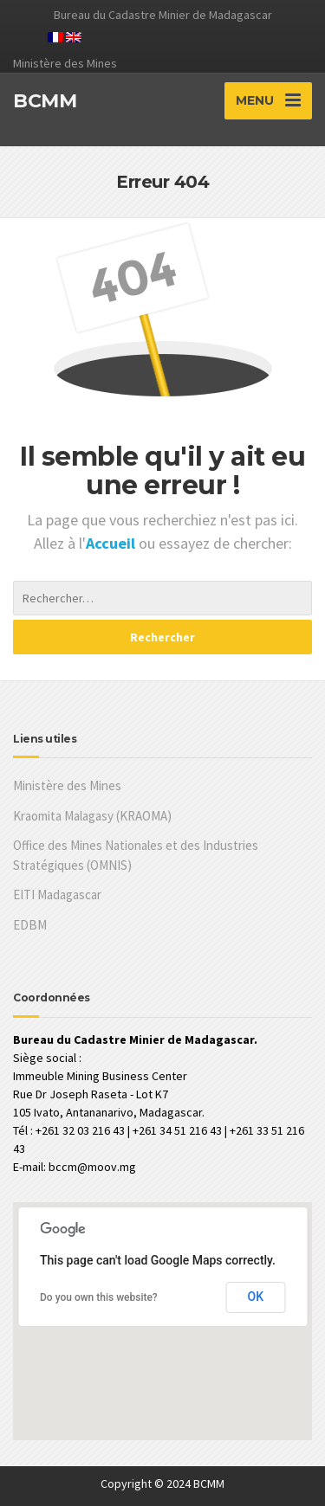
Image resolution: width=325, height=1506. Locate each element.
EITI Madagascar (57, 894)
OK (256, 1296)
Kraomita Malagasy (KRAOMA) (92, 816)
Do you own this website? (99, 1297)
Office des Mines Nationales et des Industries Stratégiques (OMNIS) (135, 855)
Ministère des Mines (67, 785)
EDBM (30, 925)
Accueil (112, 543)
